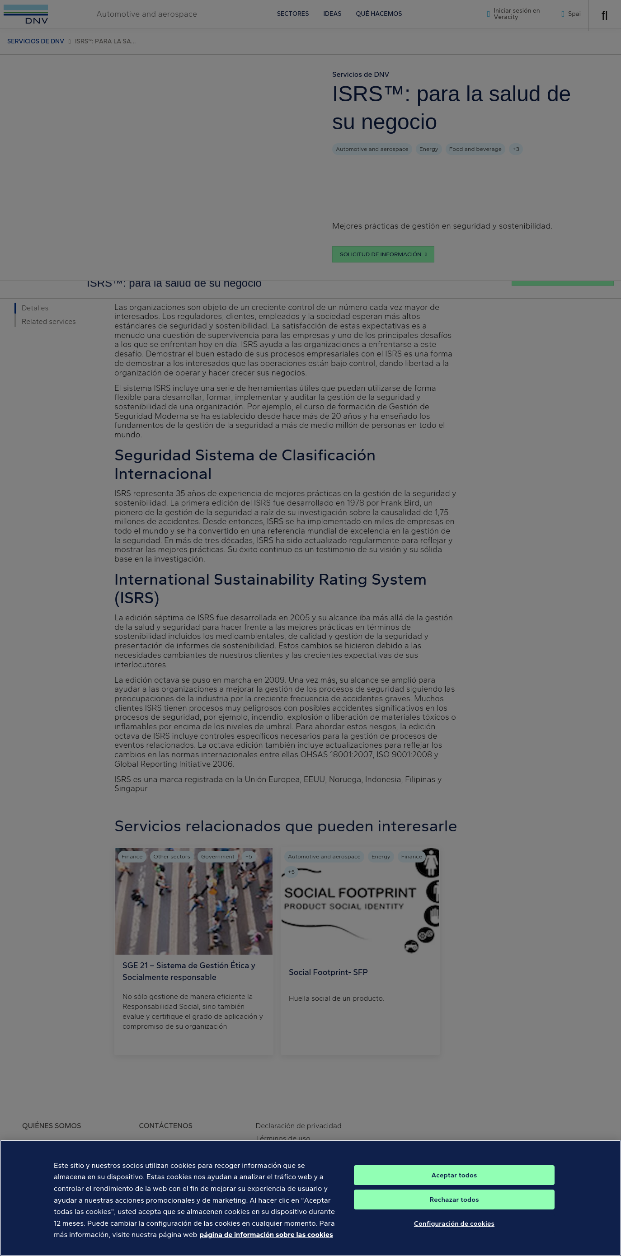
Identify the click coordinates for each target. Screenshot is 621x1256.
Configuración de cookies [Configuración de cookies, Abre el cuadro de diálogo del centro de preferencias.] (454, 1239)
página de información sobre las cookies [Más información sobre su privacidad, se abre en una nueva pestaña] (266, 1250)
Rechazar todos (454, 1215)
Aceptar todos (454, 1191)
